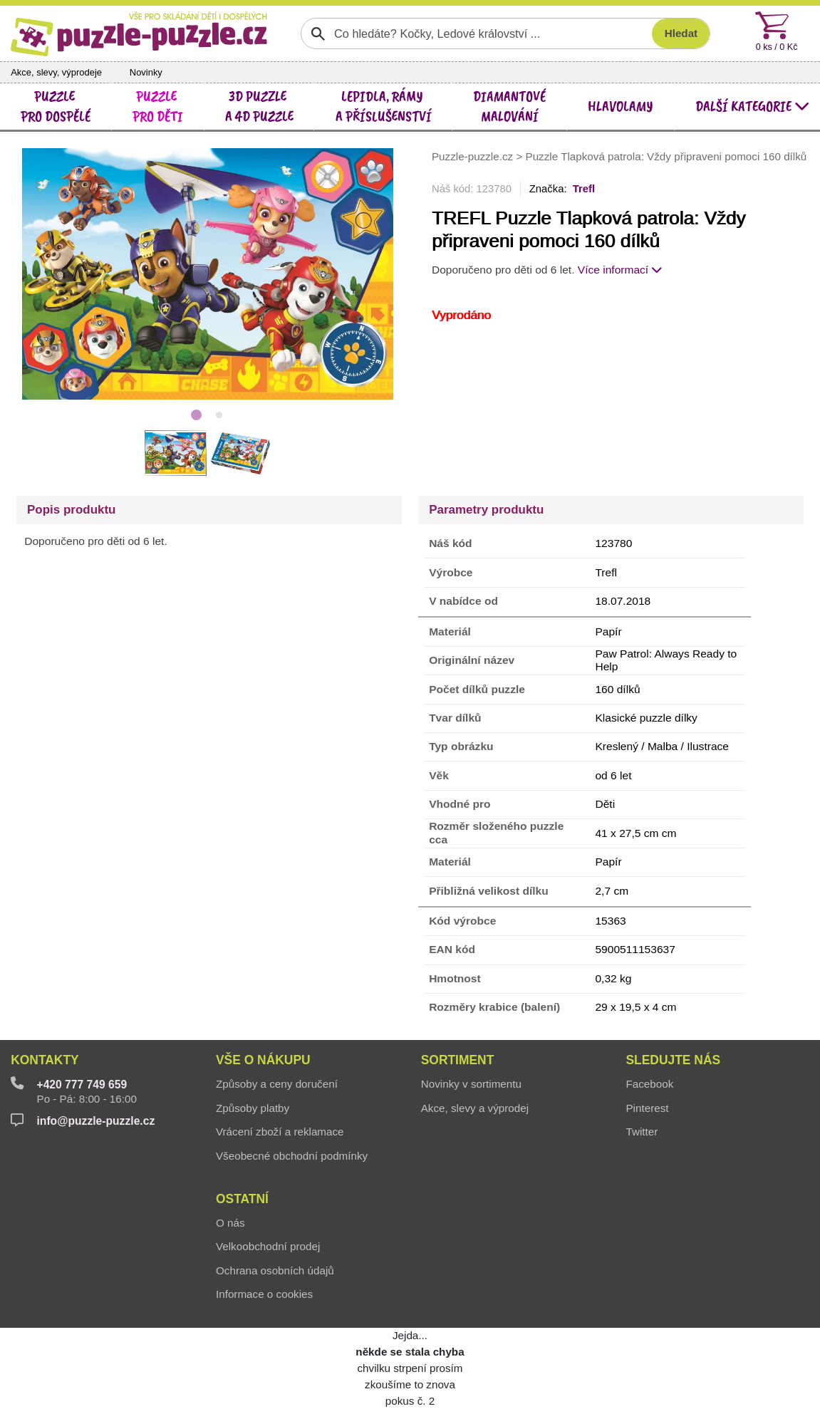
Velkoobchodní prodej (268, 1246)
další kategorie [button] (752, 106)
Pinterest (647, 1108)
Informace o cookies (264, 1294)
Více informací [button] (620, 270)
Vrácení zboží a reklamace (280, 1131)
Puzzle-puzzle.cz (474, 156)
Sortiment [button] (457, 1060)
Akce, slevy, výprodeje (56, 72)
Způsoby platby (252, 1108)
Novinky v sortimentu (471, 1084)
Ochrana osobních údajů (275, 1270)
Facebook (649, 1084)
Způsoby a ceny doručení (277, 1084)
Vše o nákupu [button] (263, 1060)
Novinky (146, 72)
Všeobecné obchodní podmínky (292, 1156)
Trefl (584, 188)
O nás (230, 1223)
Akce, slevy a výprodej (475, 1108)
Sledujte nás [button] (673, 1060)
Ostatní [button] (242, 1199)
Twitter (642, 1131)
